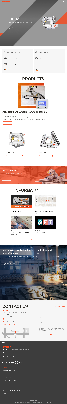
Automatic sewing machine (9, 370)
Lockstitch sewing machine (9, 380)
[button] (32, 44)
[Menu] (64, 1)
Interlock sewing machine (9, 377)
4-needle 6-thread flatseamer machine (12, 390)
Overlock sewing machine (9, 374)
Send (51, 334)
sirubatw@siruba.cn (9, 321)
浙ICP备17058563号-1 (47, 402)
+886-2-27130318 (8, 319)
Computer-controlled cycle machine (11, 387)
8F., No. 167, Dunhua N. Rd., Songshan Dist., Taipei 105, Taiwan (16, 315)
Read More (13, 27)
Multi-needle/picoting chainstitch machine (13, 383)
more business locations (9, 324)
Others (4, 393)
